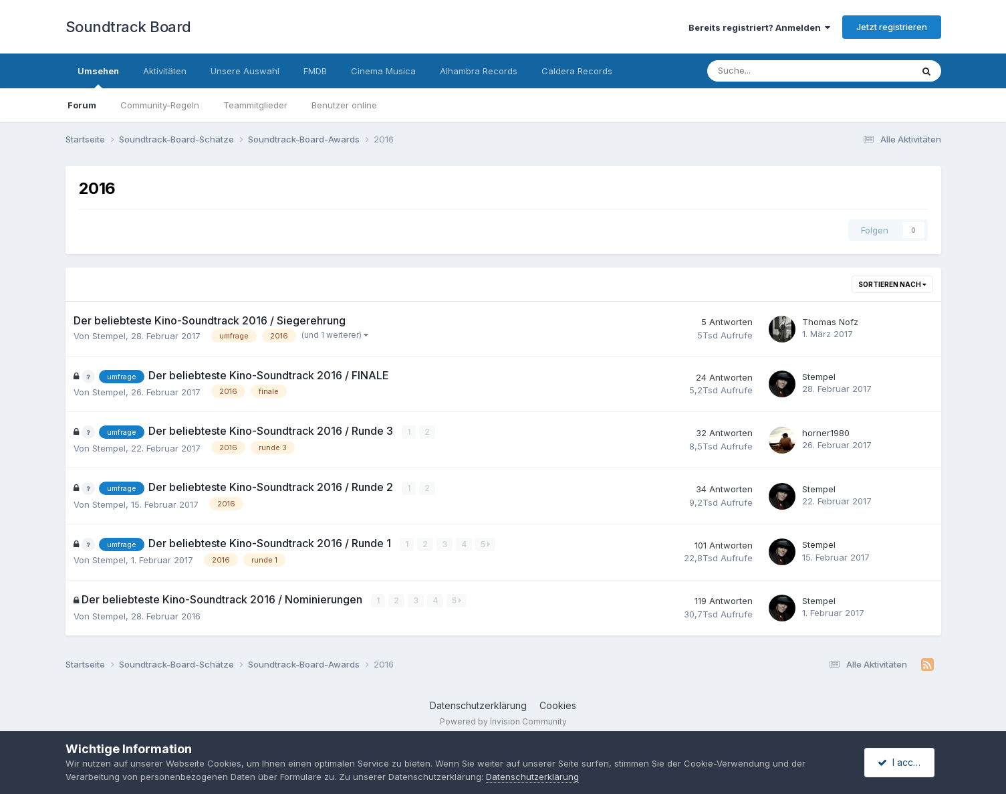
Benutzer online (344, 105)
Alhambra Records (478, 71)
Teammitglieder (255, 105)
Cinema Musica (383, 71)
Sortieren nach (892, 284)
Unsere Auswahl (245, 71)
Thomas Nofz (830, 321)
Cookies (557, 704)
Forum (82, 105)
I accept (901, 762)
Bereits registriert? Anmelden (759, 27)
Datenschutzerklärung (478, 704)
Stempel (109, 335)
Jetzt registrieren (891, 26)
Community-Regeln (159, 105)
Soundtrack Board (128, 26)
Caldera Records (576, 71)
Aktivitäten (164, 71)
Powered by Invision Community (503, 721)
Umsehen (98, 77)
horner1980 (826, 432)
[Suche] (769, 71)
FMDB (315, 71)
